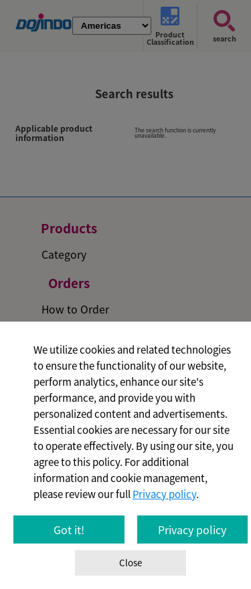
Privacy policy (164, 494)
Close (130, 562)
